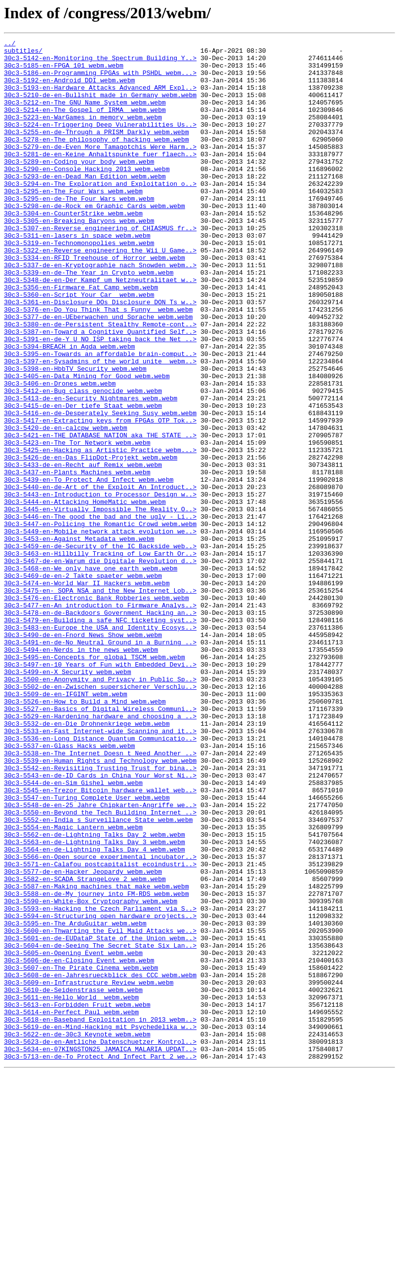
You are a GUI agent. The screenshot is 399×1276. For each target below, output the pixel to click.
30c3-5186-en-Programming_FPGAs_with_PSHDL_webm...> (100, 79)
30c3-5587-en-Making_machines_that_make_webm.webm (96, 1056)
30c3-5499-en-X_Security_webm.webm (67, 798)
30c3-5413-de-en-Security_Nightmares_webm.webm (90, 470)
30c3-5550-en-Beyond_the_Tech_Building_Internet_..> (100, 967)
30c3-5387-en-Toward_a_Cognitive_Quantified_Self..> (100, 390)
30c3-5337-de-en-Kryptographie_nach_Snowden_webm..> (100, 310)
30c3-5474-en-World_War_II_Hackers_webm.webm (86, 692)
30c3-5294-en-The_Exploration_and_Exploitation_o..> (100, 213)
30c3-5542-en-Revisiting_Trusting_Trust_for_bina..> (100, 914)
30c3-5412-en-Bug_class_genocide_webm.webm (83, 461)
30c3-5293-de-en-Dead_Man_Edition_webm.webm (85, 204)
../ (9, 44)
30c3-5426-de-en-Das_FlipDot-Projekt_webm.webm (90, 541)
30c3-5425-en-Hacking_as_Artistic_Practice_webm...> (100, 532)
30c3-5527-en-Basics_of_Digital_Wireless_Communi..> (100, 843)
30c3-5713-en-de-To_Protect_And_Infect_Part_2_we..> (100, 1260)
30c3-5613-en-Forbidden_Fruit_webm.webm (77, 1198)
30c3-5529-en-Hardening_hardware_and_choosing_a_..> (100, 852)
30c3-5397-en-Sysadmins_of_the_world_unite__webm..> (100, 426)
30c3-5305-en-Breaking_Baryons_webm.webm (79, 257)
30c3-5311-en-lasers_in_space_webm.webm (77, 275)
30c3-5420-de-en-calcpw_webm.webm (65, 505)
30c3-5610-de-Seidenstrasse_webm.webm (73, 1180)
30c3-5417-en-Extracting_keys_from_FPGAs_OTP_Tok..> (100, 497)
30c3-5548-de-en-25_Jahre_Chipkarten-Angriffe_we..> (100, 958)
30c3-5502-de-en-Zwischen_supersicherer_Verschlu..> (100, 816)
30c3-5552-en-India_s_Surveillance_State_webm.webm (98, 976)
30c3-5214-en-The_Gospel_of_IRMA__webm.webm (85, 124)
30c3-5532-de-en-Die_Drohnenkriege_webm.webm (86, 860)
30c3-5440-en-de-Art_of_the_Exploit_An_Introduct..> (100, 576)
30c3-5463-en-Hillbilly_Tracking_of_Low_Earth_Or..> (100, 656)
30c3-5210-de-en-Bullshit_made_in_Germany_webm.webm (100, 106)
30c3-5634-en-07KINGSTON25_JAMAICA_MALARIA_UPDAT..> (100, 1251)
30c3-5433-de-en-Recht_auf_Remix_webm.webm (83, 550)
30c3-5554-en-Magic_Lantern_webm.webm (73, 985)
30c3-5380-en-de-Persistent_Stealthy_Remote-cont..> (100, 381)
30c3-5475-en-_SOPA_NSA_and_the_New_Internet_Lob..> (100, 701)
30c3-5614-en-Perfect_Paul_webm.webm (71, 1207)
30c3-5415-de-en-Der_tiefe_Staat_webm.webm (83, 479)
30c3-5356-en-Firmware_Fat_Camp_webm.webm (81, 337)
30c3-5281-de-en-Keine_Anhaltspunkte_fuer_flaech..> (100, 177)
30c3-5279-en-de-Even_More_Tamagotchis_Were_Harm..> (100, 168)
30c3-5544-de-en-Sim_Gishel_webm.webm (73, 931)
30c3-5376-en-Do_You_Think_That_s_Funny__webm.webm (98, 363)
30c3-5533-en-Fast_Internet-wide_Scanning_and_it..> (100, 869)
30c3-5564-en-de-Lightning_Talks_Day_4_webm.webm (94, 1011)
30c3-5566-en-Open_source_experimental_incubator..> (100, 1020)
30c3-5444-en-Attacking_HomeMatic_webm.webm (85, 594)
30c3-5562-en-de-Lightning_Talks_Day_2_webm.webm (94, 994)
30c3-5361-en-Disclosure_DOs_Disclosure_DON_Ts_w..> (100, 355)
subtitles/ (23, 53)
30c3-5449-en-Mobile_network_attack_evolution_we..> (100, 630)
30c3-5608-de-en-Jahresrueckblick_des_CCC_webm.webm (100, 1162)
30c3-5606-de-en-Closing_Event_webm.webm (79, 1144)
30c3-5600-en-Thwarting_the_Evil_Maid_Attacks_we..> (100, 1109)
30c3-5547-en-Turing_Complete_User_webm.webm (86, 949)
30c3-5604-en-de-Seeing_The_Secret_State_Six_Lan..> (100, 1127)
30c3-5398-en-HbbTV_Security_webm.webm (75, 434)
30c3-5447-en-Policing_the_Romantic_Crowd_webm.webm (100, 621)
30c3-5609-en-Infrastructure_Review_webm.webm (88, 1171)
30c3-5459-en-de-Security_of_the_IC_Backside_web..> (100, 647)
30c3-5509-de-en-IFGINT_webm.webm (65, 825)
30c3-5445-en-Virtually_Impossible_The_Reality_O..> (100, 603)
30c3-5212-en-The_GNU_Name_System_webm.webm (85, 115)
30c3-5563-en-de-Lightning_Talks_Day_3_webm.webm (94, 1002)
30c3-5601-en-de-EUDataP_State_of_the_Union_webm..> (100, 1118)
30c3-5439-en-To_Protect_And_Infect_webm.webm (88, 568)
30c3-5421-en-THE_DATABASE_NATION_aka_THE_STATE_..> (100, 514)
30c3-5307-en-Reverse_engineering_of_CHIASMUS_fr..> (100, 266)
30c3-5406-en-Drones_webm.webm (60, 452)
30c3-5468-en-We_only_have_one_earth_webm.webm (90, 674)
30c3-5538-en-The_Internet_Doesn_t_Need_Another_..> (100, 896)
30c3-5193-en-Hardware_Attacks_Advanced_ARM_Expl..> (100, 97)
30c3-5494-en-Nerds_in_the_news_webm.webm (81, 772)
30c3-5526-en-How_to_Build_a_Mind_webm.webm (85, 834)
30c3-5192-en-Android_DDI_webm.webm (69, 88)
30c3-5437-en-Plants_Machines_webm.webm (77, 559)
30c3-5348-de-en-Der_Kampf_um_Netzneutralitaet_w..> (100, 328)
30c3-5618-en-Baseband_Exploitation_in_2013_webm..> (100, 1215)
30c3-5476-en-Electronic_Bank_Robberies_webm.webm (96, 710)
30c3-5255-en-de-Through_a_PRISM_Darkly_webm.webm (96, 150)
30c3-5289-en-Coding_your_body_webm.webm (79, 186)
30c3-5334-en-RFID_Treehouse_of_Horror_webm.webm (94, 301)
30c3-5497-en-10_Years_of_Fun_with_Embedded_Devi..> (100, 789)
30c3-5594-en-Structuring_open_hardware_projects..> (100, 1091)
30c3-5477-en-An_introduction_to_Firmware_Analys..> (100, 718)
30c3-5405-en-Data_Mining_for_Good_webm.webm (86, 443)
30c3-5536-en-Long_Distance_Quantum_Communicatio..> (100, 878)
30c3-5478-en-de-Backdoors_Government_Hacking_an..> (100, 727)
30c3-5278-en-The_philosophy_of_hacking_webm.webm (96, 159)
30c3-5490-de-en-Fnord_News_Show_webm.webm (83, 754)
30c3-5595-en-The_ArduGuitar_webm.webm (75, 1100)
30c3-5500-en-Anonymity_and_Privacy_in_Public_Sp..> (100, 807)
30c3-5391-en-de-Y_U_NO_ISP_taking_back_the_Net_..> (100, 399)
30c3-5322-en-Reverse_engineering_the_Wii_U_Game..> (100, 292)
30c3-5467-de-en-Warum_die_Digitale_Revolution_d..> (100, 665)
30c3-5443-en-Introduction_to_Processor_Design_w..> (100, 585)
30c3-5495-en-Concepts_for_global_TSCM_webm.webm (94, 781)
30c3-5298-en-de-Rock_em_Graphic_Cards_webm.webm (94, 239)
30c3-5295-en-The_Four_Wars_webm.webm (73, 221)
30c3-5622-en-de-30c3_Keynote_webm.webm (77, 1233)
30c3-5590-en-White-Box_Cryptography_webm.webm (90, 1073)
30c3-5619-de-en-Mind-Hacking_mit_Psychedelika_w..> (100, 1224)
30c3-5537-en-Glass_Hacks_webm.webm (69, 887)
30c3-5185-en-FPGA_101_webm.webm (63, 71)
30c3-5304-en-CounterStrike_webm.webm (73, 248)
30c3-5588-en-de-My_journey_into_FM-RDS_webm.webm (96, 1065)
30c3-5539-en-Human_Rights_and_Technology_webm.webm (100, 905)
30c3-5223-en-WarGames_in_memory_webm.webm (83, 133)
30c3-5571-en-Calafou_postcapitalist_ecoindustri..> (100, 1029)
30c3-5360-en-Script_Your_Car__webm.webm (79, 346)
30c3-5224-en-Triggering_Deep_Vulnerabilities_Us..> (100, 142)
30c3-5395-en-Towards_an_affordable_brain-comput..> (100, 417)
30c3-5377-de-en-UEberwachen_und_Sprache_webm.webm (98, 372)
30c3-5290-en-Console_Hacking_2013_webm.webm (86, 195)
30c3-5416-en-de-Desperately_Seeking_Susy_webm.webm (100, 488)
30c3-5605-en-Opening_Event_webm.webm (73, 1136)
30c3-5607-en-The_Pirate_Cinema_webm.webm (81, 1153)
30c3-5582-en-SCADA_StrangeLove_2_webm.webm (85, 1047)
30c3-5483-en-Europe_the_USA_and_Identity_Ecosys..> (100, 745)
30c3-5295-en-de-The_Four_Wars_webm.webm (79, 230)
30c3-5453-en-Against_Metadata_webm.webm (79, 639)
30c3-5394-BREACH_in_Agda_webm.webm (69, 408)
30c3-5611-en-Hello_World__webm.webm (71, 1189)
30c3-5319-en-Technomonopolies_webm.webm (79, 284)
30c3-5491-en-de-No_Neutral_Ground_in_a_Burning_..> (100, 763)
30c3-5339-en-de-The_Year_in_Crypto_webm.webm (88, 319)
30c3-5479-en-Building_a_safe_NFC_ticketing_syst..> (100, 736)
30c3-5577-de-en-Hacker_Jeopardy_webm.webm (83, 1038)
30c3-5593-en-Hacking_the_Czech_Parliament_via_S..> (100, 1082)
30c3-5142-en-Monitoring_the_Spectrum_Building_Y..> (100, 62)
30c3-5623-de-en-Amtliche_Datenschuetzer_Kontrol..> (100, 1242)
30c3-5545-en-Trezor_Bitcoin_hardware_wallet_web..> (100, 940)
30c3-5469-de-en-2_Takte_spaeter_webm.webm (83, 683)
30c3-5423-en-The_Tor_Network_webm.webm (77, 523)
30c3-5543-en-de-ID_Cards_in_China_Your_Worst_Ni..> (100, 923)
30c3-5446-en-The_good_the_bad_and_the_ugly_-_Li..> (100, 612)
